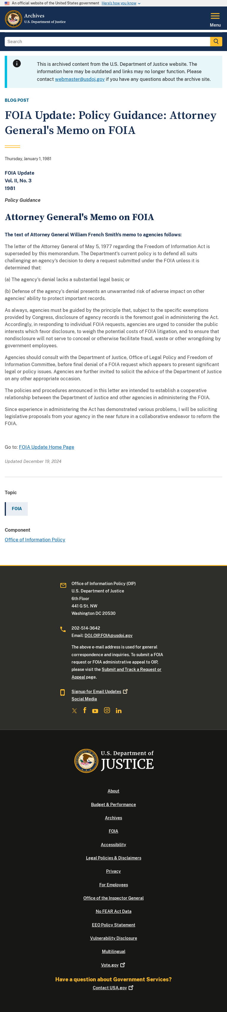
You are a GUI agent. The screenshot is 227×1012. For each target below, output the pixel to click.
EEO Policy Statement (113, 925)
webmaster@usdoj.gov (80, 79)
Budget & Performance (113, 804)
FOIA (113, 831)
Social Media (84, 699)
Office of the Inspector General (113, 898)
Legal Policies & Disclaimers (113, 858)
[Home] (36, 26)
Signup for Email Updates (100, 691)
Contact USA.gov (113, 987)
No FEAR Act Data (114, 911)
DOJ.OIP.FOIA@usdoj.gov (108, 635)
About (113, 791)
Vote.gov (113, 965)
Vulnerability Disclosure (113, 938)
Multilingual (113, 951)
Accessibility (113, 844)
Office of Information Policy (35, 540)
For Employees (113, 884)
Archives (113, 818)
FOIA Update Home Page (46, 447)
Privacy (113, 871)
